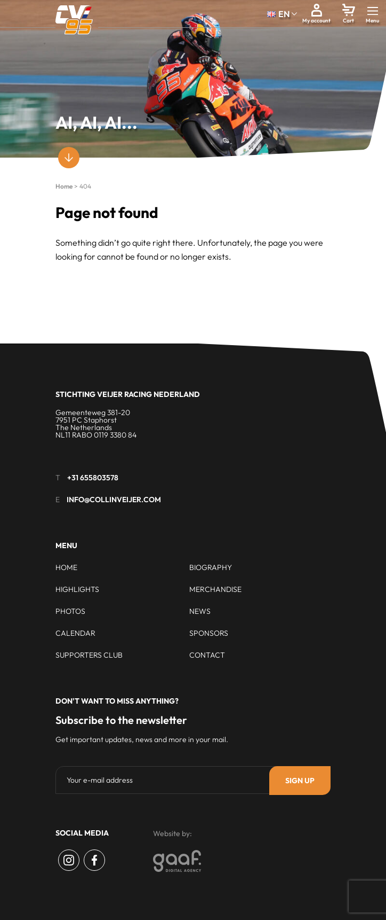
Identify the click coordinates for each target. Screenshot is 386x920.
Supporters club (89, 655)
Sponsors (208, 633)
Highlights (77, 589)
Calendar (75, 633)
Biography (210, 567)
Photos (70, 611)
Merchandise (215, 589)
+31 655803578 (92, 477)
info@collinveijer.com (114, 499)
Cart (348, 20)
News (200, 611)
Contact (207, 655)
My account (316, 20)
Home (64, 186)
